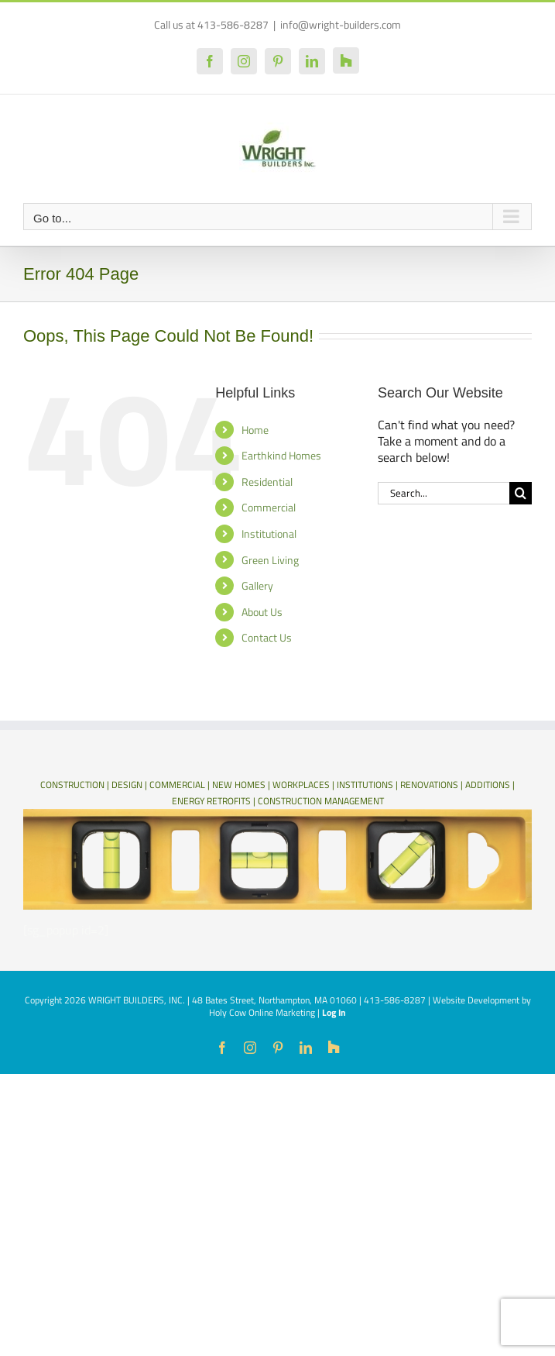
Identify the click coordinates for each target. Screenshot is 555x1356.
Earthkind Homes (281, 455)
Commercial (269, 507)
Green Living (270, 560)
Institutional (269, 533)
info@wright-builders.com (340, 24)
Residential (267, 481)
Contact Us (267, 637)
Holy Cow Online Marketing (262, 1012)
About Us (262, 612)
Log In (334, 1012)
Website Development (476, 1000)
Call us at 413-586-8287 (211, 24)
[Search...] (443, 493)
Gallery (257, 585)
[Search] (520, 493)
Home (255, 430)
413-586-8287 (395, 1000)
